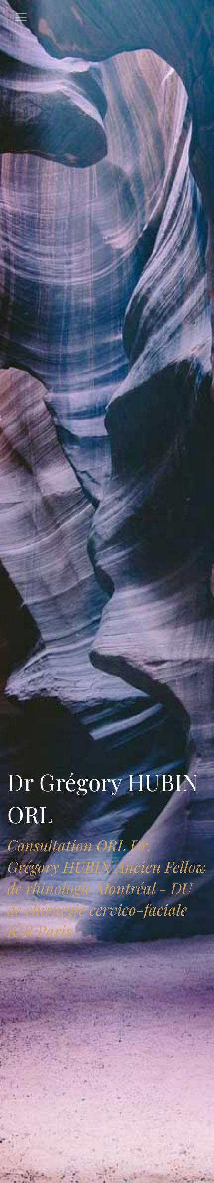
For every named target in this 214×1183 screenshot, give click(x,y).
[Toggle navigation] (21, 17)
